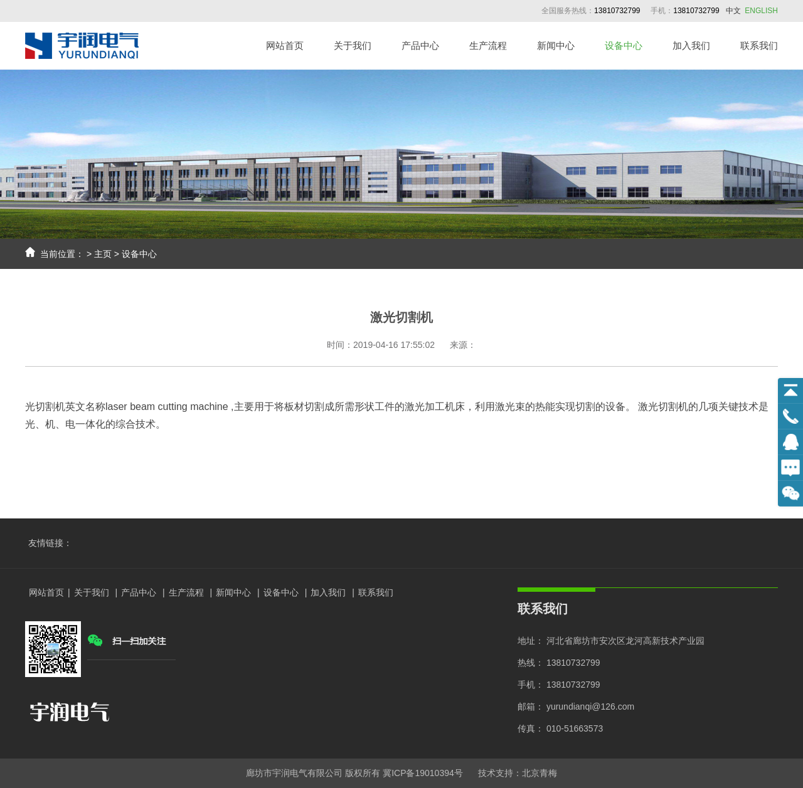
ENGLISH (761, 10)
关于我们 (352, 45)
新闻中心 (556, 45)
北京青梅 (539, 773)
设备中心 (623, 45)
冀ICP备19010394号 (423, 773)
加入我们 (691, 45)
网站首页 (285, 45)
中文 (733, 10)
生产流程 (488, 45)
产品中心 (420, 45)
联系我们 (759, 45)
